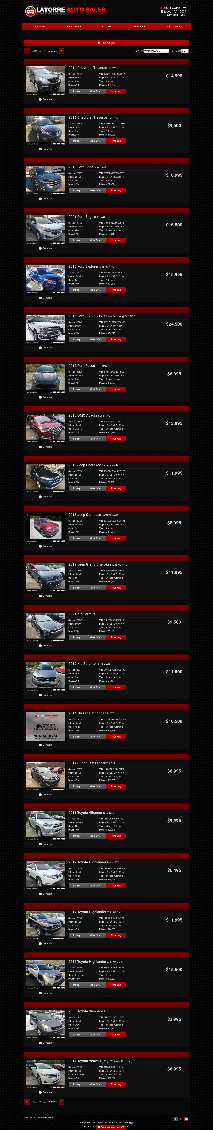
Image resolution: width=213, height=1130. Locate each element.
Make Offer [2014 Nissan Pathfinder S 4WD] (95, 736)
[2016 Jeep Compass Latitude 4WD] (46, 527)
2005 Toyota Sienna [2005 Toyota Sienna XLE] (86, 1011)
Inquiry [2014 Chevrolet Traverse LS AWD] (76, 91)
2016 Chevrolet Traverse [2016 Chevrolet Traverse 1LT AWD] (93, 117)
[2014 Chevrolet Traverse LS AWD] (46, 80)
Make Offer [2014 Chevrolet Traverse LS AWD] (95, 91)
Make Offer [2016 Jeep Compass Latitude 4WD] (95, 538)
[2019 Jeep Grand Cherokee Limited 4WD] (46, 577)
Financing (116, 91)
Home (26, 1117)
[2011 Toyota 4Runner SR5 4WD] (46, 825)
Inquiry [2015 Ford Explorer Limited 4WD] (76, 289)
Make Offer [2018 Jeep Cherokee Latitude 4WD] (95, 488)
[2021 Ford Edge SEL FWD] (46, 229)
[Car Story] (143, 124)
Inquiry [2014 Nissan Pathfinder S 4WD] (76, 736)
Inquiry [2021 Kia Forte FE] (76, 637)
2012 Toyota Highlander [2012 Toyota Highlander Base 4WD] (93, 862)
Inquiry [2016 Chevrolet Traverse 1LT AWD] (76, 141)
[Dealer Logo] (65, 11)
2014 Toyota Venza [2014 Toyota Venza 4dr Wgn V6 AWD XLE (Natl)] (100, 1061)
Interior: (72, 77)
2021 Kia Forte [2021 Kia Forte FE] (82, 614)
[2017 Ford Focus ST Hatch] (46, 378)
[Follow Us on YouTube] (186, 1119)
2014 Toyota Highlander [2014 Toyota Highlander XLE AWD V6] (95, 912)
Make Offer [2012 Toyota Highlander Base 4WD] (95, 885)
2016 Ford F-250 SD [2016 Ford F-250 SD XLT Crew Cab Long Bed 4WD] (101, 316)
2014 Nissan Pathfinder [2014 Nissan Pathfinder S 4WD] (91, 713)
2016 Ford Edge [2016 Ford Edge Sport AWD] (87, 167)
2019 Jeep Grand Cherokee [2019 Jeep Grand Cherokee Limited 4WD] (98, 564)
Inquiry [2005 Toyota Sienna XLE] (76, 1034)
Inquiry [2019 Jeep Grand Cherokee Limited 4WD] (76, 587)
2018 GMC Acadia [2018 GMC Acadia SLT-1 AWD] (89, 415)
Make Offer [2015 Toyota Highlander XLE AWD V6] (95, 985)
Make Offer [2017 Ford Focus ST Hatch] (95, 389)
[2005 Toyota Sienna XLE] (46, 1024)
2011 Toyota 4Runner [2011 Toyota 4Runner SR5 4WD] (91, 813)
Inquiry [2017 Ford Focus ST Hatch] (76, 389)
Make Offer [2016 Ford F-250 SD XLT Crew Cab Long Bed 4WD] (95, 339)
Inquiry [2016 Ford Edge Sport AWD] (76, 190)
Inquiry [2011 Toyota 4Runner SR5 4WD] (76, 836)
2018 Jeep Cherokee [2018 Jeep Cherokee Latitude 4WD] (93, 465)
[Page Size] (185, 51)
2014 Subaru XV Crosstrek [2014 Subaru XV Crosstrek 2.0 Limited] (96, 763)
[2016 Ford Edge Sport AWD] (46, 180)
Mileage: (103, 85)
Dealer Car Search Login (88, 1122)
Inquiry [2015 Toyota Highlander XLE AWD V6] (76, 985)
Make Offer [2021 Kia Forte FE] (95, 637)
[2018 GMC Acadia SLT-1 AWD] (46, 428)
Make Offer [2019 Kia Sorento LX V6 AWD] (95, 687)
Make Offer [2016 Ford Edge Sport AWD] (95, 190)
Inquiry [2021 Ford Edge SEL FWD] (76, 240)
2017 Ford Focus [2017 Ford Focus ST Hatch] (87, 366)
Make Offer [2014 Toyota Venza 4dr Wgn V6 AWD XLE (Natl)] (95, 1084)
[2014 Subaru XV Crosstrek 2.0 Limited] (46, 776)
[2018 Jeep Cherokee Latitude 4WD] (46, 478)
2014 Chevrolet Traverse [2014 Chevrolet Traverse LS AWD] (92, 68)
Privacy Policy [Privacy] (49, 1117)
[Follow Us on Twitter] (181, 1119)
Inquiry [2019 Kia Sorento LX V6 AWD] (76, 687)
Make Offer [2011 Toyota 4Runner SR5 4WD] (95, 836)
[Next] (61, 51)
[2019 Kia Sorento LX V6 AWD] (46, 676)
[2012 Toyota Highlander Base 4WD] (46, 875)
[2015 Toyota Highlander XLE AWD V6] (46, 974)
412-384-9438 (176, 15)
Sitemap (110, 1122)
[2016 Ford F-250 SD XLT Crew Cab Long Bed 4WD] (46, 329)
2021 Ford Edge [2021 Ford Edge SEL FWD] (86, 217)
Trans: (102, 81)
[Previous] (27, 51)
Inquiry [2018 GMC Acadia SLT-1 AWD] (76, 438)
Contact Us (40, 1117)
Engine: (102, 77)
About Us (32, 1117)
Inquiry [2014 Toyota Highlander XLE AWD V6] (76, 935)
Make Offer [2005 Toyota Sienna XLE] (95, 1034)
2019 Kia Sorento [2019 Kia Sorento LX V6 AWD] (89, 664)
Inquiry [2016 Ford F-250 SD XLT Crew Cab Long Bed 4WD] (76, 339)
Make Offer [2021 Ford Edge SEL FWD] (95, 240)
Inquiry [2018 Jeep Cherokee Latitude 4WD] (76, 488)
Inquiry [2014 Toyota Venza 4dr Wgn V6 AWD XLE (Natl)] (76, 1084)
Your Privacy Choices (123, 1122)
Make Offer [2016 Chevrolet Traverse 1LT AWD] (95, 141)
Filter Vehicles (106, 42)
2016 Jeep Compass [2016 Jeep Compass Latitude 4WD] (93, 515)
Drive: (71, 85)
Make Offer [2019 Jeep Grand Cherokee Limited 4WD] (95, 587)
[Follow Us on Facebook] (176, 1119)
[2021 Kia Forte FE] (46, 627)
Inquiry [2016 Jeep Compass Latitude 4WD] (76, 538)
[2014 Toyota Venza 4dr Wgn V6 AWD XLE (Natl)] (46, 1074)
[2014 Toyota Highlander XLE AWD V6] (46, 925)
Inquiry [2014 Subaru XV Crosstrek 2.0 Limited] (76, 786)
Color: (71, 81)
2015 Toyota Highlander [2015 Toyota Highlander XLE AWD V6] (95, 962)
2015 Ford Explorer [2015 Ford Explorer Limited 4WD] (91, 266)
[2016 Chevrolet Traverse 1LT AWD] (46, 130)
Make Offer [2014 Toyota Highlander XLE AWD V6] (95, 935)
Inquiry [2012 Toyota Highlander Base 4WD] (76, 885)
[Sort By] (156, 51)
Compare (47, 99)
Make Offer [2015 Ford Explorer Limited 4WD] (95, 289)
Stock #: (72, 74)
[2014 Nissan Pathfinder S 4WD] (46, 726)
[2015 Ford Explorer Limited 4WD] (46, 279)
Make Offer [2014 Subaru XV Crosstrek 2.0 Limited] (95, 786)
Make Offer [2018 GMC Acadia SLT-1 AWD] (95, 438)
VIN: (101, 74)
